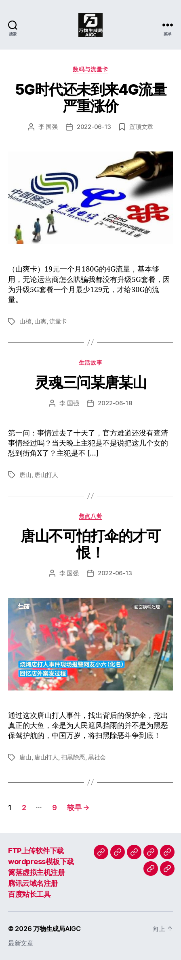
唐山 (25, 475)
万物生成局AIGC (57, 929)
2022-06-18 (115, 403)
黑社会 (97, 757)
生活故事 (90, 362)
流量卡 (58, 321)
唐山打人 (46, 475)
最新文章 (21, 943)
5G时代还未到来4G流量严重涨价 (90, 98)
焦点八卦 (90, 515)
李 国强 (48, 127)
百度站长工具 (29, 894)
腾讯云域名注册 (33, 883)
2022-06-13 (94, 127)
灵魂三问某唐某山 (90, 382)
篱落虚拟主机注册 (36, 872)
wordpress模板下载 (41, 861)
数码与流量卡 (90, 69)
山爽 (40, 321)
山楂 (25, 321)
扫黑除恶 (73, 757)
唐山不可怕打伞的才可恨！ (90, 544)
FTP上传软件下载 (36, 850)
